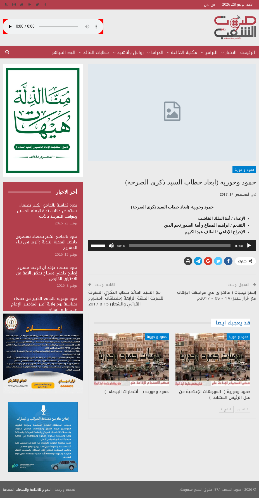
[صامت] (111, 245)
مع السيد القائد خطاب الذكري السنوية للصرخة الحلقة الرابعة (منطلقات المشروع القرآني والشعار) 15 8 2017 (125, 298)
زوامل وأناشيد (130, 52)
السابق (242, 409)
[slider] (180, 245)
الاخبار (231, 52)
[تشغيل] (249, 245)
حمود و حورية (244, 170)
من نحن (209, 4)
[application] (172, 245)
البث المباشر (63, 52)
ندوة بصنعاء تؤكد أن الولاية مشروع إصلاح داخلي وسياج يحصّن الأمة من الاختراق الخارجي (46, 273)
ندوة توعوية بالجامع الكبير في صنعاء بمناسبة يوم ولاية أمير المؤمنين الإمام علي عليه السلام (44, 304)
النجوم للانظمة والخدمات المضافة (27, 489)
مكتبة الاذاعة (184, 52)
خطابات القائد (96, 52)
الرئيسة (247, 52)
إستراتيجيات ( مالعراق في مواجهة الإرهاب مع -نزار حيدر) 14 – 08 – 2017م (216, 295)
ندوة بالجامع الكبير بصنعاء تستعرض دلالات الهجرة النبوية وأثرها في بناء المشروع (46, 242)
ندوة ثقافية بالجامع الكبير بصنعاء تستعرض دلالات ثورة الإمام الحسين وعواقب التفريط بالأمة (47, 210)
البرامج (211, 52)
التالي (226, 409)
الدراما (157, 52)
